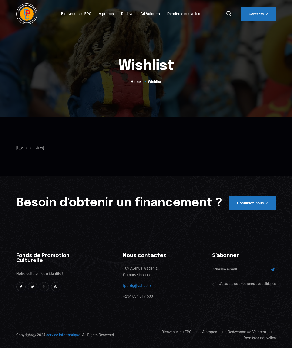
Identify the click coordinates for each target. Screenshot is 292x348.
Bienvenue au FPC (76, 14)
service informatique (63, 335)
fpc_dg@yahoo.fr (137, 285)
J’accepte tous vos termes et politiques (247, 284)
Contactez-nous (252, 203)
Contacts (258, 14)
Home (136, 82)
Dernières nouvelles (183, 14)
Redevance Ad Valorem (140, 14)
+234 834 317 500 (138, 296)
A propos (106, 14)
